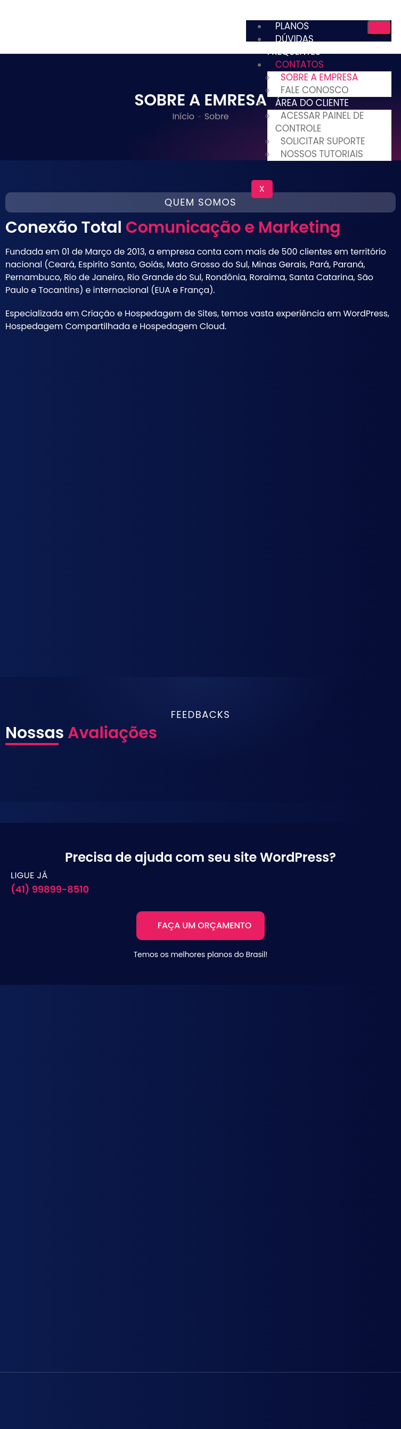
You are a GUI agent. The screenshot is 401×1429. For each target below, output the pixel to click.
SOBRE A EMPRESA (319, 77)
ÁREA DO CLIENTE (312, 102)
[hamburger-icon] (379, 27)
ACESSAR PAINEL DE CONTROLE (319, 122)
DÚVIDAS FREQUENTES (294, 45)
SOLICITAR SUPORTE (323, 141)
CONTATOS (299, 64)
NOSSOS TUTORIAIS (322, 154)
